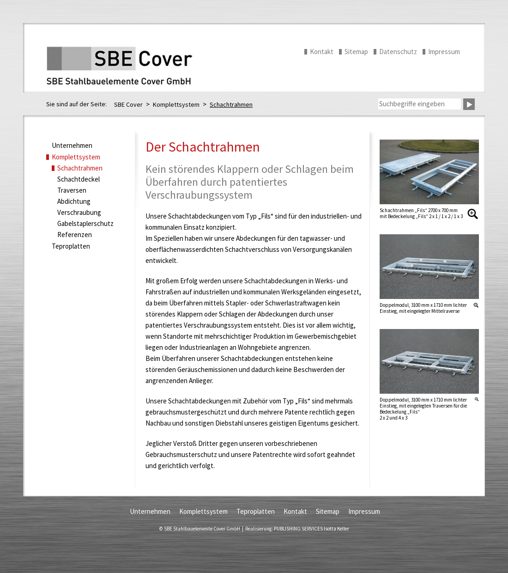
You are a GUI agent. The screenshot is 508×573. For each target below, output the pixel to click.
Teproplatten (71, 246)
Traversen (71, 190)
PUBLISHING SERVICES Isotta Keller (311, 528)
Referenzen (74, 234)
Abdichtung (74, 201)
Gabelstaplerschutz (85, 223)
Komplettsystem (176, 104)
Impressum (444, 51)
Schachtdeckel (78, 179)
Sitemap (356, 51)
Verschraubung (79, 212)
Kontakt (321, 51)
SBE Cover (128, 104)
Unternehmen (72, 145)
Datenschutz (398, 51)
